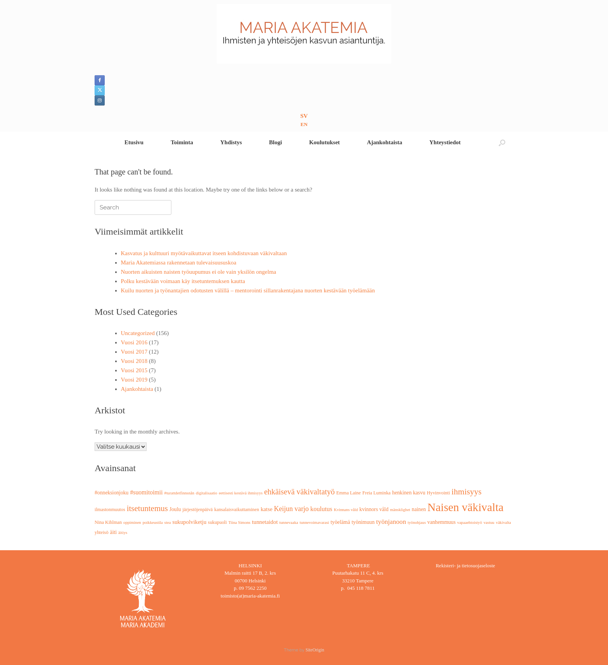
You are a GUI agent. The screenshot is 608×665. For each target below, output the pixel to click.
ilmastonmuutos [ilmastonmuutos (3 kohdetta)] (110, 509)
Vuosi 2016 (134, 342)
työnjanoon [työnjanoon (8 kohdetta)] (391, 521)
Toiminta (182, 142)
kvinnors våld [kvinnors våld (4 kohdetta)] (374, 509)
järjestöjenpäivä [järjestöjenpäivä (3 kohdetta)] (198, 509)
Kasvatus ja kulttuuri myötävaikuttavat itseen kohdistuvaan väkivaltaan (204, 253)
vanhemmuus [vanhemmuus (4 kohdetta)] (441, 522)
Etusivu (133, 142)
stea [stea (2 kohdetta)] (167, 522)
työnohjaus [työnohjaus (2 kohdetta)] (417, 522)
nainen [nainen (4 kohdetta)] (419, 509)
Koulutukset (324, 142)
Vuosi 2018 (134, 361)
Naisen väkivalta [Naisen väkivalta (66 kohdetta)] (465, 507)
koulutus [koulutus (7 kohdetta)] (321, 509)
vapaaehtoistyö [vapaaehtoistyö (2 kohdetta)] (469, 522)
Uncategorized (138, 333)
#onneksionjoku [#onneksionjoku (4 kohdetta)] (111, 493)
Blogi (275, 142)
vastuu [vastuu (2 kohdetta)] (489, 522)
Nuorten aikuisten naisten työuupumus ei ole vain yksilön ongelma (198, 272)
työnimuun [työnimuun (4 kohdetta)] (363, 522)
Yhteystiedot (445, 142)
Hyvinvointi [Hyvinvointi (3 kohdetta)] (438, 493)
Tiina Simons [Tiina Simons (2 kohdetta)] (239, 522)
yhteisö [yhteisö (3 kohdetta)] (102, 532)
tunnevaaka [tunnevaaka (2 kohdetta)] (288, 522)
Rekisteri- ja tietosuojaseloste (465, 565)
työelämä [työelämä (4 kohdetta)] (340, 522)
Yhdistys (231, 142)
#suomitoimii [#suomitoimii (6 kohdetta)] (146, 492)
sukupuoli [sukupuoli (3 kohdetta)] (217, 522)
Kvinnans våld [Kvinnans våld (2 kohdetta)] (346, 510)
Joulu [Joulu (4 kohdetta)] (175, 509)
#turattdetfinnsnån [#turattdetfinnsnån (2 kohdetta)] (179, 493)
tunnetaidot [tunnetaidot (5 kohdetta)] (265, 522)
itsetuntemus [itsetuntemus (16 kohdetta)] (147, 508)
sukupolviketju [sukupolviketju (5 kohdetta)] (189, 522)
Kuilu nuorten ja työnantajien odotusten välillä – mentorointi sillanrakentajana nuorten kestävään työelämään (248, 290)
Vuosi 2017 (134, 352)
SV (303, 116)
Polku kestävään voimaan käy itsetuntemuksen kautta (183, 281)
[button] (502, 142)
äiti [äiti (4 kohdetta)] (113, 532)
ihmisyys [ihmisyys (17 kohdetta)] (466, 491)
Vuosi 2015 (134, 370)
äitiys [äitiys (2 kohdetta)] (122, 532)
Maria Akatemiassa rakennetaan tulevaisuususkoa (179, 262)
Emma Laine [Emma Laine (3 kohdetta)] (348, 493)
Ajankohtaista (384, 142)
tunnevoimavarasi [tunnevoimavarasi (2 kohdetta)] (314, 522)
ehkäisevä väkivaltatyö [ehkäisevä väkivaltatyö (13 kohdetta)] (299, 491)
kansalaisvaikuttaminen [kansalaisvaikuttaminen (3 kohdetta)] (236, 509)
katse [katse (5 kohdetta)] (266, 509)
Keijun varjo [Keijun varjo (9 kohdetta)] (291, 509)
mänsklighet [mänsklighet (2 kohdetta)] (400, 510)
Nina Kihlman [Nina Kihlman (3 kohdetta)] (108, 522)
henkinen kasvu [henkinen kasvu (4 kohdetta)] (408, 493)
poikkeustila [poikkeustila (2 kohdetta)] (153, 522)
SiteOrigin (315, 650)
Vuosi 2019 (134, 380)
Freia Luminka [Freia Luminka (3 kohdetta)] (376, 493)
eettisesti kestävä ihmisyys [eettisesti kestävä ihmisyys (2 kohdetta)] (241, 493)
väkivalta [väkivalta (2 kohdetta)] (503, 522)
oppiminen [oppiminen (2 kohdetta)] (132, 522)
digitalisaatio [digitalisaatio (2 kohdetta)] (206, 493)
